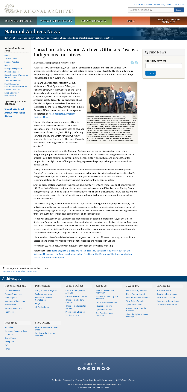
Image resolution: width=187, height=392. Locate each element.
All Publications (42, 307)
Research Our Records (18, 20)
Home (7, 37)
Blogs (7, 65)
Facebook (132, 63)
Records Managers (13, 308)
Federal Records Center (76, 296)
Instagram (89, 368)
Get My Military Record (136, 290)
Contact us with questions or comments (20, 271)
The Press (9, 311)
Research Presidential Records (136, 309)
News (7, 55)
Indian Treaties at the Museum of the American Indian (104, 254)
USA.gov (131, 380)
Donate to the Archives (167, 294)
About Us (101, 285)
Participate (163, 285)
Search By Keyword (155, 60)
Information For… (15, 285)
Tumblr (93, 368)
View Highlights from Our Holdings (137, 315)
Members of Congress (15, 301)
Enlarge (134, 116)
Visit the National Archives (138, 297)
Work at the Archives (166, 297)
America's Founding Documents (168, 21)
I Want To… (132, 285)
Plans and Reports (104, 305)
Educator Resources (93, 20)
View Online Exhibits (135, 301)
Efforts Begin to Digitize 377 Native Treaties (72, 250)
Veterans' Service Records (56, 20)
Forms (7, 348)
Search (179, 10)
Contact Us (178, 4)
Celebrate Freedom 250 (167, 304)
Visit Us (131, 20)
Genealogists (11, 297)
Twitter (136, 63)
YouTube (98, 368)
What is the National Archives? (105, 291)
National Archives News (22, 37)
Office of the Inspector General (75, 307)
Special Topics (11, 58)
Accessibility (68, 380)
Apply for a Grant (133, 304)
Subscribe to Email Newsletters (43, 298)
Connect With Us (93, 363)
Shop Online (42, 322)
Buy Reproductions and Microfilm (45, 334)
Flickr (108, 368)
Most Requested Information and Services (16, 85)
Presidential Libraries (75, 311)
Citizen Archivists (143, 4)
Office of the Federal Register (74, 301)
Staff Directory (72, 315)
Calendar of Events (13, 80)
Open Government (104, 309)
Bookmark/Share (162, 4)
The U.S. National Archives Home (39, 8)
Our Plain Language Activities (104, 314)
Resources (11, 322)
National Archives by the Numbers (107, 297)
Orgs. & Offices (74, 285)
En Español (9, 341)
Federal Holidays (12, 89)
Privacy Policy (82, 380)
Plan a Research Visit (135, 294)
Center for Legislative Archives (75, 291)
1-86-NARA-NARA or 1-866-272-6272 (93, 387)
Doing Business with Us (106, 302)
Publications (42, 285)
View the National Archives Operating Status (15, 113)
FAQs (7, 345)
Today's (46, 290)
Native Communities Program (48, 257)
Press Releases (12, 71)
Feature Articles (42, 37)
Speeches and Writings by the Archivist (16, 76)
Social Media (10, 338)
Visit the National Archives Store (46, 328)
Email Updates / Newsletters (12, 94)
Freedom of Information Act (101, 380)
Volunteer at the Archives (168, 301)
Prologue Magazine (13, 68)
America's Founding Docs (16, 331)
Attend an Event (164, 290)
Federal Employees (13, 294)
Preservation (10, 304)
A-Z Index (9, 327)
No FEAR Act (121, 380)
